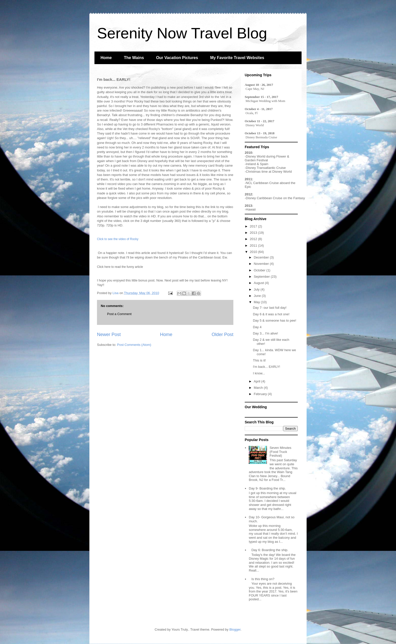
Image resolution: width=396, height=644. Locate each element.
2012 (254, 239)
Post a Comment (119, 314)
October (260, 270)
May (257, 302)
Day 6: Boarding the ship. (269, 550)
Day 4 (257, 327)
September (262, 276)
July (257, 289)
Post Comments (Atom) (134, 345)
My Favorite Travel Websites (237, 58)
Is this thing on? (262, 579)
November (262, 264)
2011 (254, 245)
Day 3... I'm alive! (265, 333)
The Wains (134, 58)
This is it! (259, 360)
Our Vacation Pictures (177, 58)
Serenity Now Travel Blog (182, 33)
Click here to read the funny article (120, 267)
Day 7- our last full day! (269, 308)
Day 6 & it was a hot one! (271, 314)
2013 (254, 233)
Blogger (234, 629)
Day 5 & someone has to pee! (274, 320)
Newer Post (109, 334)
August (259, 283)
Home (106, 58)
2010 (254, 252)
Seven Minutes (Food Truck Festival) (280, 451)
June (258, 296)
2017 (254, 226)
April (257, 381)
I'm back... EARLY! (266, 367)
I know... (259, 373)
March (259, 388)
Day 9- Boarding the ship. (267, 488)
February (261, 394)
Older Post (222, 334)
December (262, 257)
